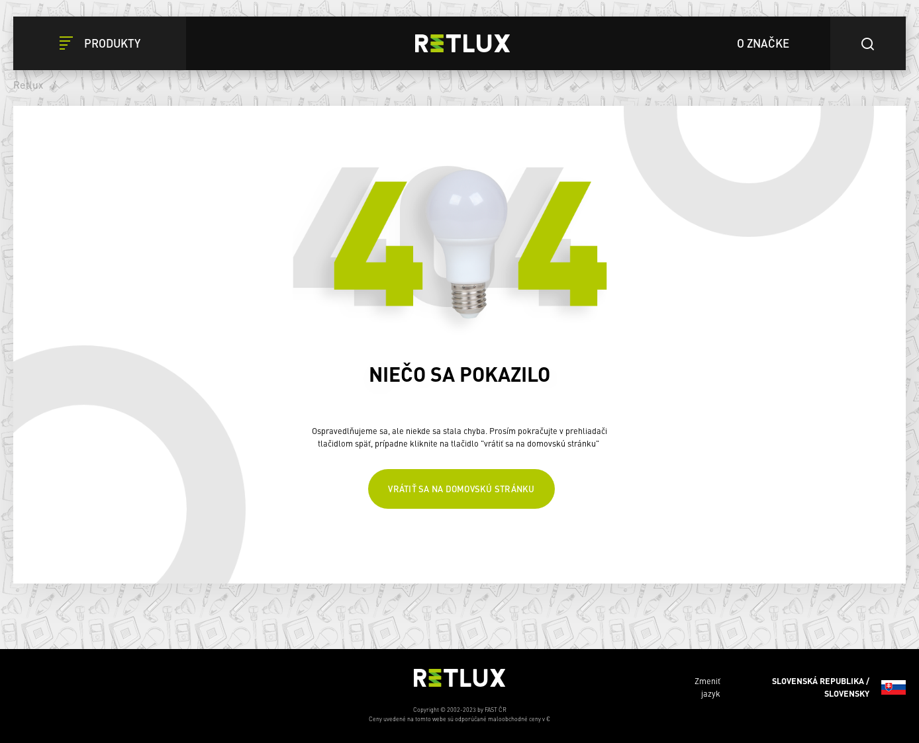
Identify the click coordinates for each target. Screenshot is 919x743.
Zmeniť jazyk (800, 687)
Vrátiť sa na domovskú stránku (461, 488)
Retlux (28, 84)
